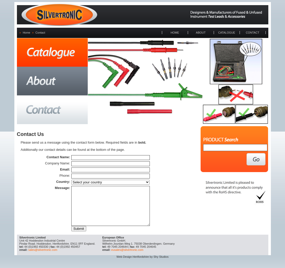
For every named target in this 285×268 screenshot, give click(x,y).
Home (26, 32)
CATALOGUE (226, 32)
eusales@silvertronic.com (127, 257)
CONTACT (252, 32)
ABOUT (201, 32)
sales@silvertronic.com (42, 257)
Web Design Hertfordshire (132, 264)
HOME (175, 32)
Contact (40, 32)
